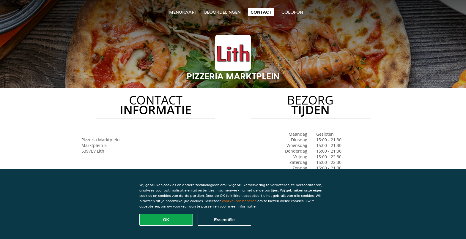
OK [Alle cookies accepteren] (166, 219)
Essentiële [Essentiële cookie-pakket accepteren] (224, 219)
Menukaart (183, 12)
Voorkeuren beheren (239, 201)
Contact (261, 12)
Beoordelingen (222, 12)
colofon (292, 12)
